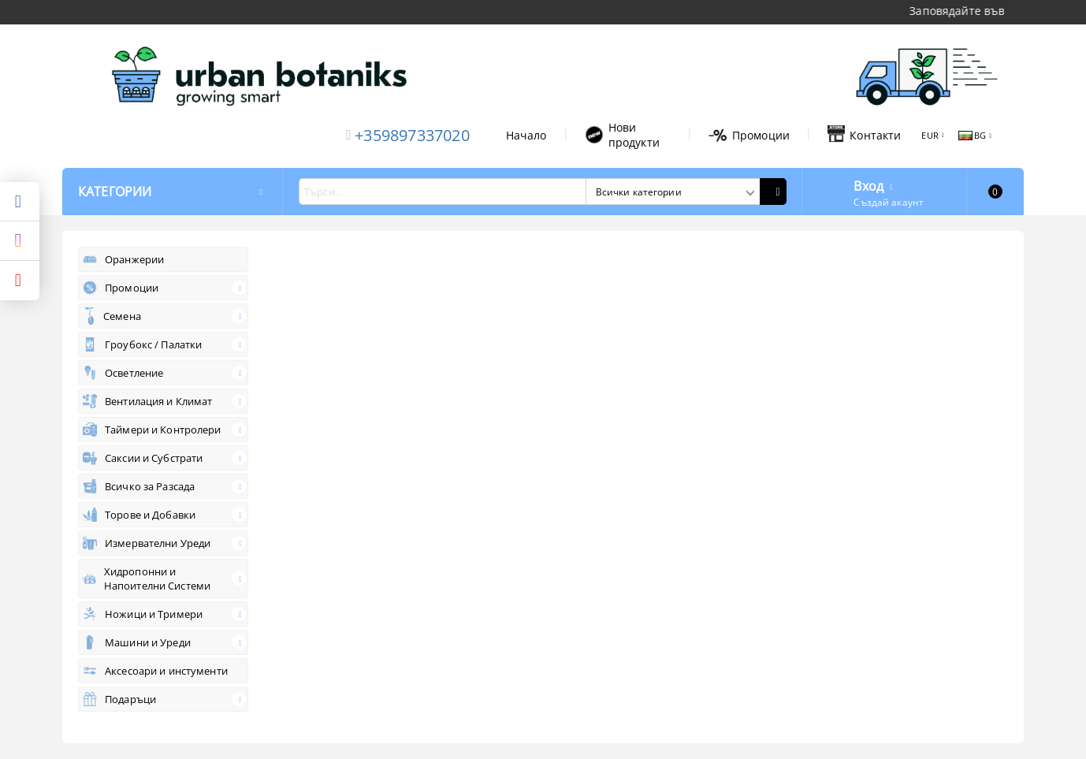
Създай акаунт (889, 202)
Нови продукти (622, 135)
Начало (526, 135)
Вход (868, 184)
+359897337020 (412, 135)
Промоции (749, 135)
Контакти (864, 134)
